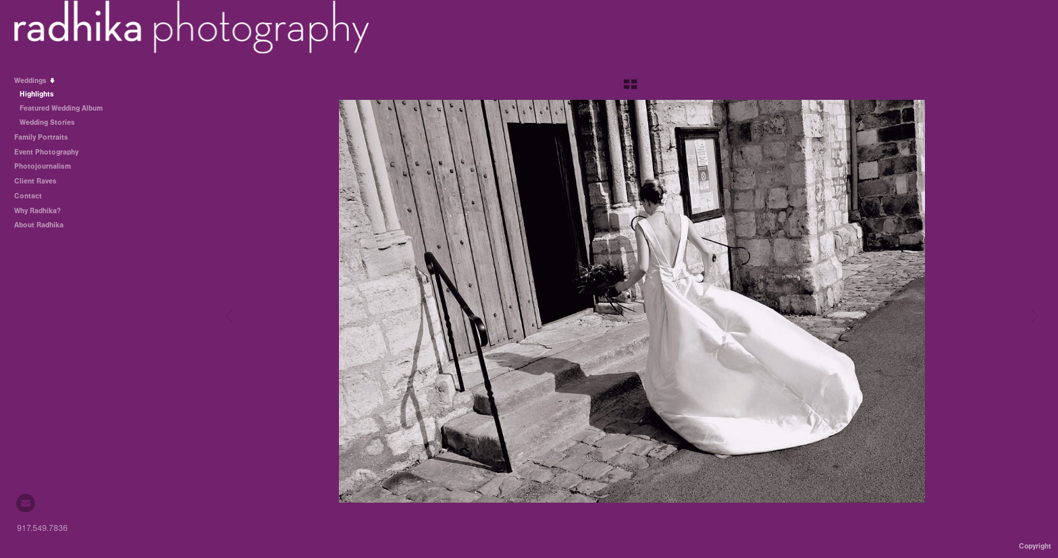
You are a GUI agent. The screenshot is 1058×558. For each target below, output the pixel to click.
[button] (630, 89)
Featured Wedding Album (61, 108)
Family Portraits (41, 137)
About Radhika (38, 225)
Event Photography (46, 152)
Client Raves (35, 181)
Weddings (35, 80)
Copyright (1035, 546)
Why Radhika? (37, 210)
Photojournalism (42, 166)
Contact (28, 196)
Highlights (37, 94)
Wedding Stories (52, 122)
